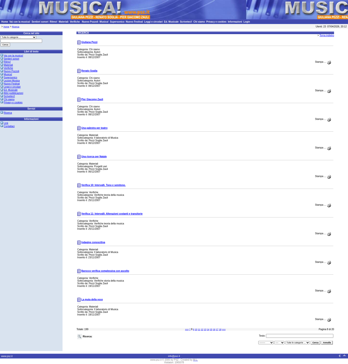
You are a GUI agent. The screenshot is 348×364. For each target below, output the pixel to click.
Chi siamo (199, 21)
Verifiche (75, 21)
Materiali (64, 21)
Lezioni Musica (12, 80)
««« (187, 329)
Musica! (104, 21)
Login (246, 21)
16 (214, 329)
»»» (224, 329)
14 (208, 329)
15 (211, 329)
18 (220, 329)
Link (6, 123)
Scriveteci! (186, 21)
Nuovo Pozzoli (90, 21)
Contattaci (9, 126)
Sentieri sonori (40, 21)
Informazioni (235, 21)
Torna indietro (327, 35)
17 (217, 329)
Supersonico (117, 21)
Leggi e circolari (153, 21)
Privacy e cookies (216, 21)
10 (196, 329)
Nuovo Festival (134, 21)
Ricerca (15, 26)
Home (4, 21)
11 (199, 329)
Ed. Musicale (171, 21)
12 (202, 329)
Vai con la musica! (19, 21)
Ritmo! (53, 21)
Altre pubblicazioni (13, 93)
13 (205, 329)
